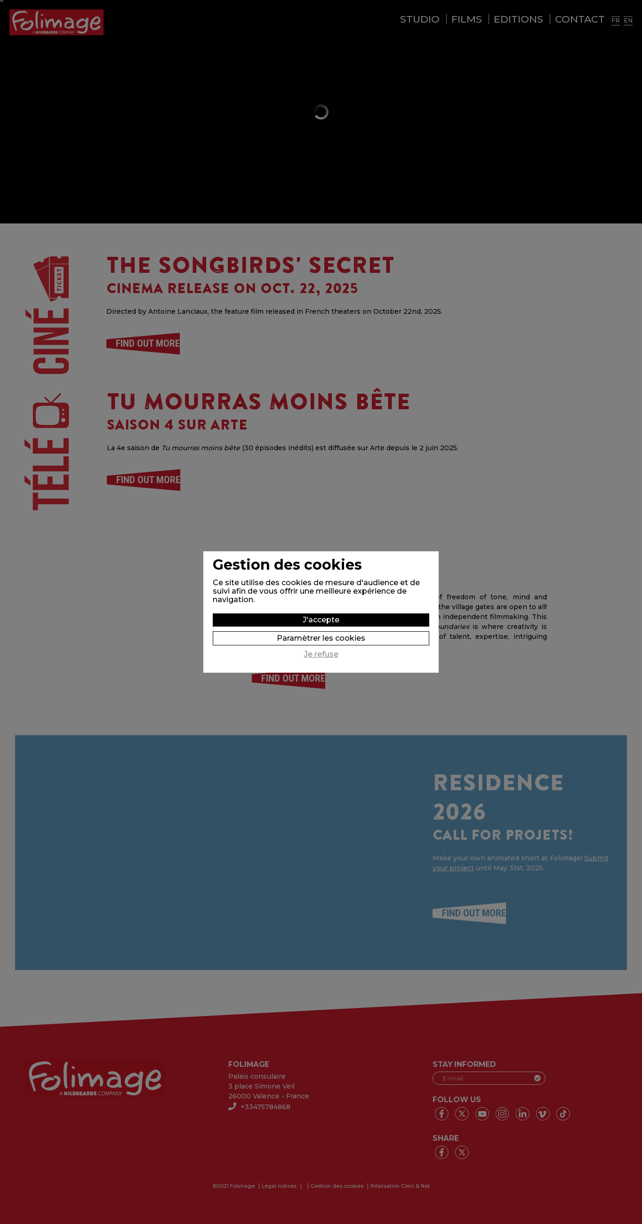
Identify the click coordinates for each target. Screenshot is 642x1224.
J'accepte (321, 619)
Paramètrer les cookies (321, 638)
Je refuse (321, 654)
